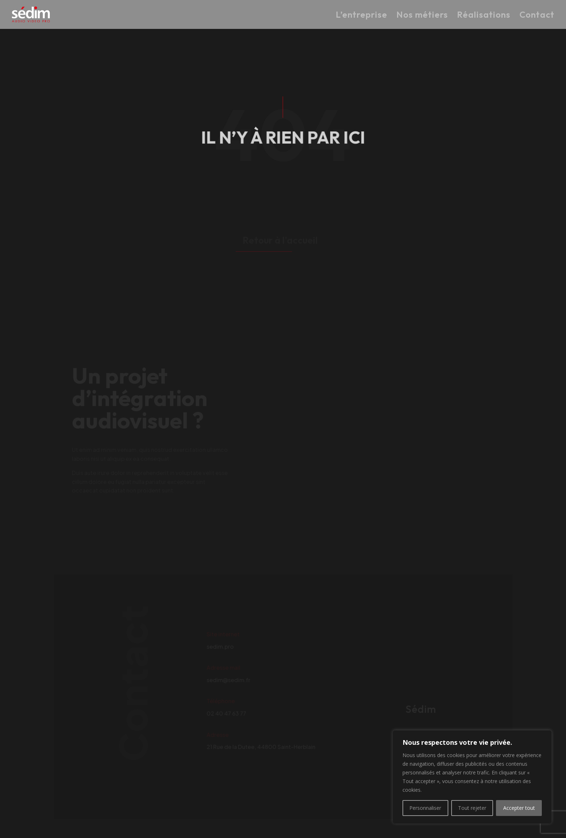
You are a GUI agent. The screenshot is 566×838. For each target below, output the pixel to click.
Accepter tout (519, 807)
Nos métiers (422, 16)
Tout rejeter (472, 807)
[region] (472, 777)
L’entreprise (361, 16)
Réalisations (483, 16)
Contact (536, 16)
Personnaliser (425, 807)
